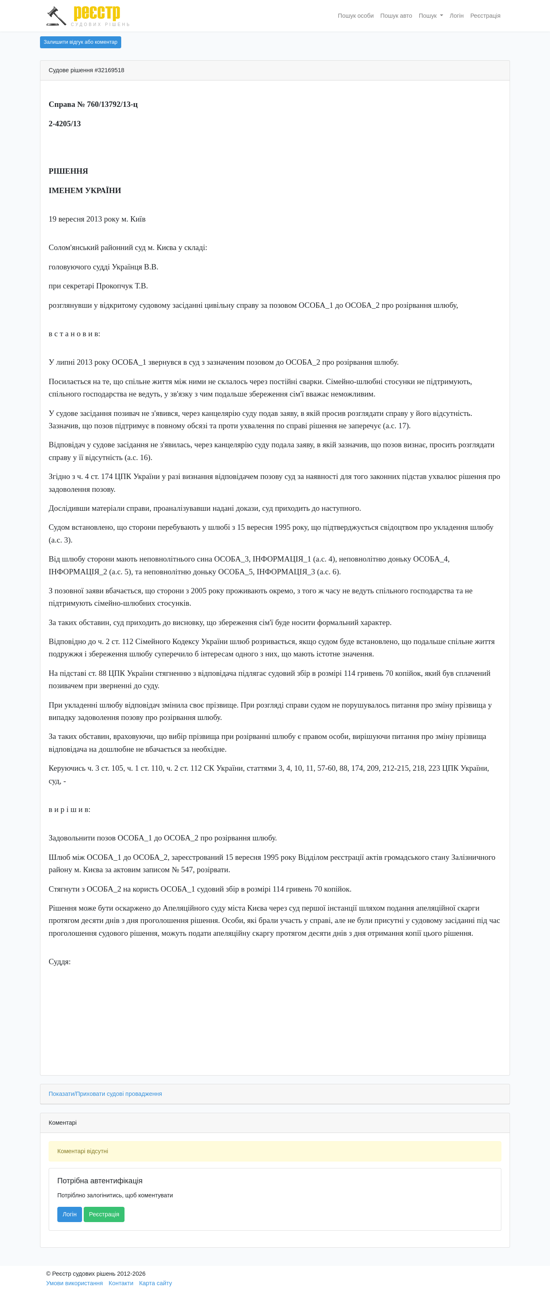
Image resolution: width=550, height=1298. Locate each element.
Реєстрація (485, 15)
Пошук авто (396, 15)
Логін (457, 15)
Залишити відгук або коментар (81, 42)
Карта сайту (155, 1283)
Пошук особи (356, 15)
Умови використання (74, 1283)
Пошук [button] (428, 15)
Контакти (121, 1283)
